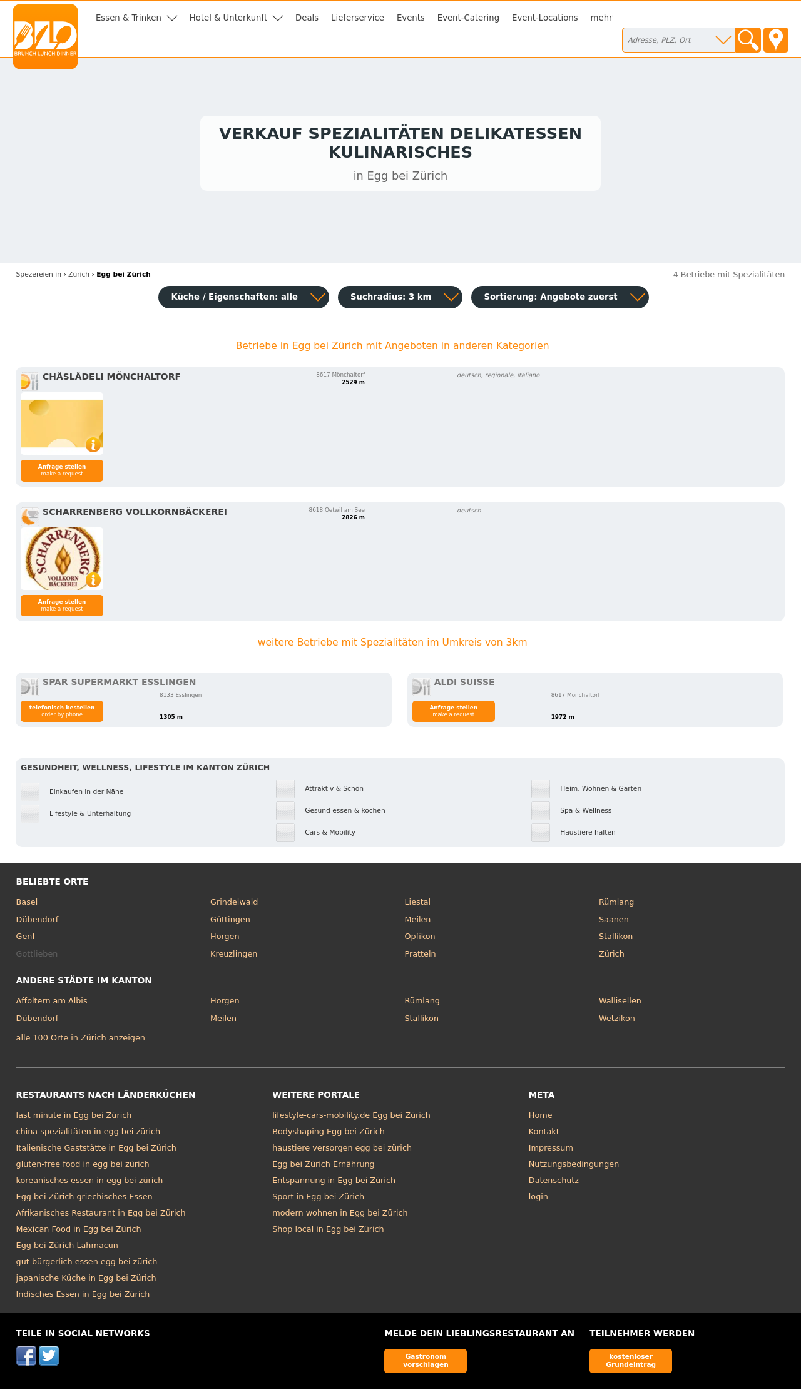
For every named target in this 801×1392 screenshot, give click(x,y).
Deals (307, 18)
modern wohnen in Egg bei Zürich (339, 1216)
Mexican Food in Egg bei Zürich (78, 1232)
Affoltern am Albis (52, 1003)
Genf (25, 939)
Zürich (612, 956)
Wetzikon (617, 1020)
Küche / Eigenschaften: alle (234, 299)
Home (541, 1118)
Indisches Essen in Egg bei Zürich (83, 1297)
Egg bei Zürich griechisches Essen (84, 1199)
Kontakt (544, 1134)
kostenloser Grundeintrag (631, 1363)
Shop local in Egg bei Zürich (328, 1232)
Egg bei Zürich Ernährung (323, 1167)
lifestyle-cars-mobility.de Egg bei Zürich (351, 1118)
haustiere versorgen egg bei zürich (342, 1151)
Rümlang (616, 905)
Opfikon (420, 939)
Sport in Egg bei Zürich (318, 1199)
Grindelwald (234, 905)
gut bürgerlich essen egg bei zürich (87, 1264)
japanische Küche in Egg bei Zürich (86, 1281)
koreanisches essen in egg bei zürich (89, 1183)
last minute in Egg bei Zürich (74, 1118)
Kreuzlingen (233, 956)
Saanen (614, 922)
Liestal (418, 905)
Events (411, 18)
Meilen (418, 922)
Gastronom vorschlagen (426, 1363)
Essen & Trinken (128, 18)
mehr (602, 18)
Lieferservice (357, 18)
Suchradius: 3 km (390, 299)
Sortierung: (550, 299)
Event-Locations (545, 18)
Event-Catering (468, 18)
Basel (27, 905)
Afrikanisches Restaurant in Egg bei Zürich (101, 1216)
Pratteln (420, 956)
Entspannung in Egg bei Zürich (333, 1183)
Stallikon (616, 939)
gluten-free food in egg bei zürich (83, 1167)
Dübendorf (37, 922)
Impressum (551, 1151)
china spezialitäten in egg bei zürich (88, 1134)
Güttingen (230, 922)
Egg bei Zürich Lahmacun (67, 1248)
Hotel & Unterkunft (228, 18)
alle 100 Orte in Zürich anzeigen (80, 1040)
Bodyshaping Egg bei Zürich (328, 1134)
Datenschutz (554, 1183)
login (538, 1199)
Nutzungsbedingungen (574, 1167)
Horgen (225, 939)
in (38, 277)
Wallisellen (620, 1003)
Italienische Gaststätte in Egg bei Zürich (96, 1151)
